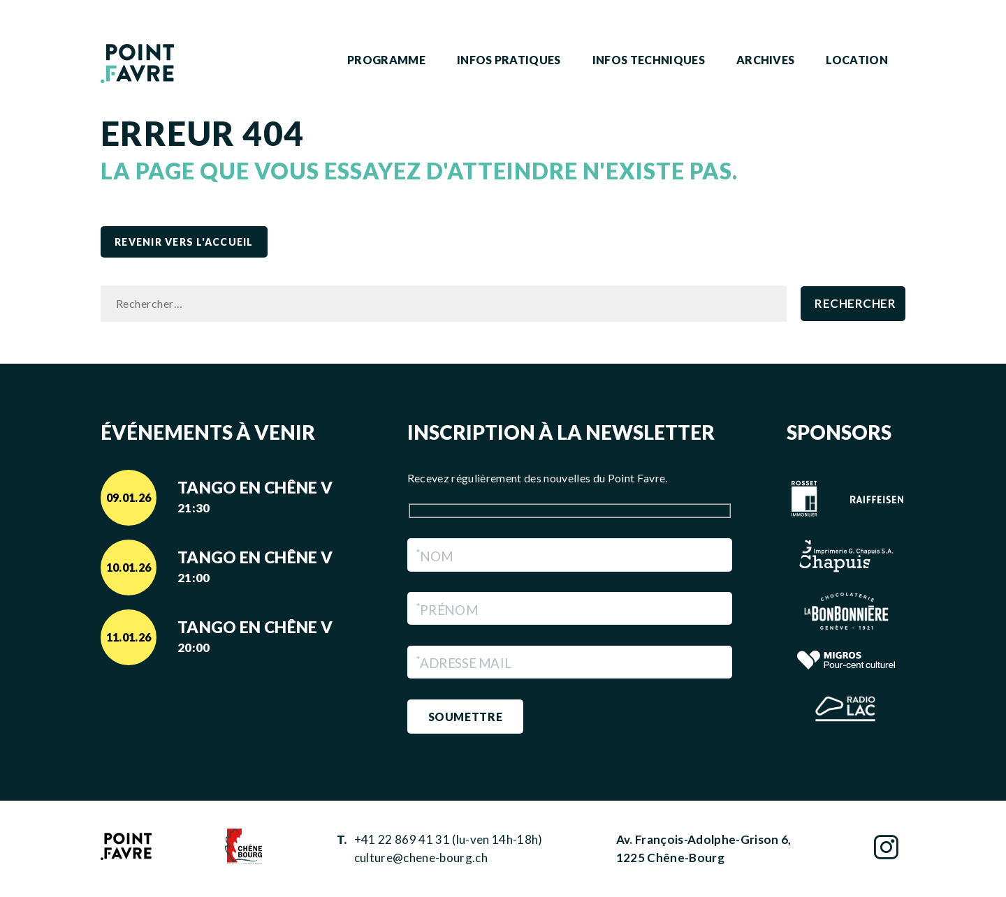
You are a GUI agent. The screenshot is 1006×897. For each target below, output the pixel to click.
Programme (386, 59)
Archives (765, 59)
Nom (434, 556)
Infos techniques (648, 59)
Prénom (446, 609)
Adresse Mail (463, 662)
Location (857, 59)
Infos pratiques (509, 59)
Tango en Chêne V (264, 498)
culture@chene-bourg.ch (421, 857)
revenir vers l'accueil (184, 242)
